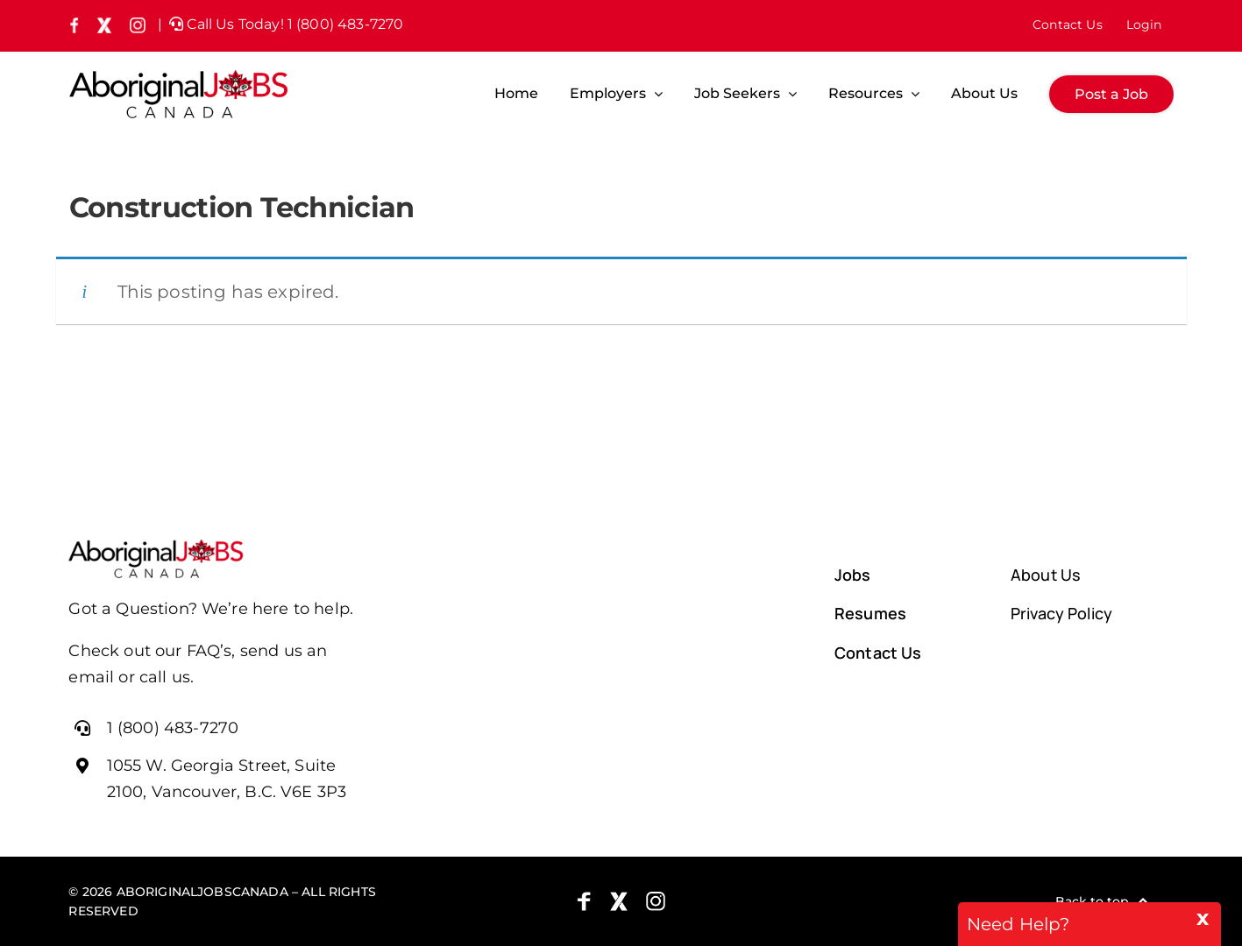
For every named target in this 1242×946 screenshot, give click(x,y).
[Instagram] (655, 901)
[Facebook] (584, 901)
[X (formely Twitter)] (618, 901)
